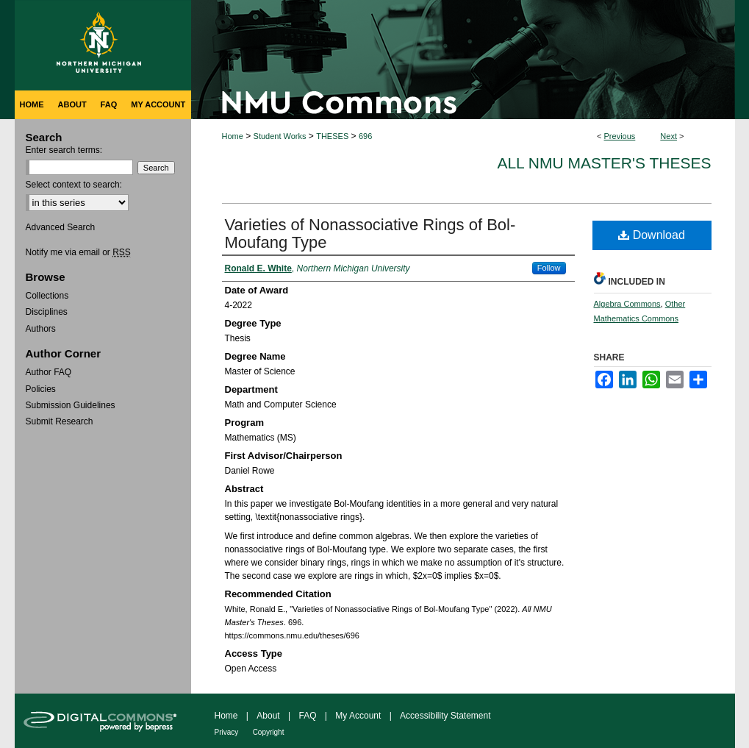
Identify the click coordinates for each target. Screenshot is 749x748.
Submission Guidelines (70, 405)
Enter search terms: (64, 150)
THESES (332, 136)
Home (232, 136)
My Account (358, 715)
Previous (620, 136)
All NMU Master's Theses (604, 162)
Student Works (280, 136)
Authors (41, 329)
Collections (47, 296)
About (268, 715)
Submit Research (59, 421)
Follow (549, 267)
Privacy (227, 732)
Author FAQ (49, 372)
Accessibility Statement (445, 715)
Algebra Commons (627, 303)
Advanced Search (61, 227)
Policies (41, 389)
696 (365, 136)
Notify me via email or (78, 252)
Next (668, 136)
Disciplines (47, 312)
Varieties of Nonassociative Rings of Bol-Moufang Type (370, 234)
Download (651, 235)
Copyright (268, 732)
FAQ (307, 715)
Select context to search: (74, 184)
